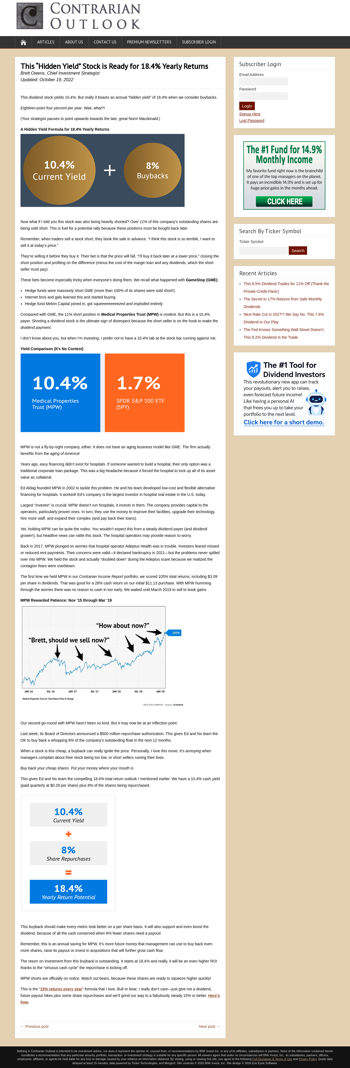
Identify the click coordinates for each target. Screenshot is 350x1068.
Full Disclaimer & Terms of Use (272, 1059)
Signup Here (250, 114)
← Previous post (35, 1026)
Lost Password (251, 120)
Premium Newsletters (149, 42)
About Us (74, 42)
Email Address (251, 74)
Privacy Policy (308, 1059)
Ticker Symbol (251, 241)
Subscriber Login (199, 42)
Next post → (209, 1026)
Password (247, 89)
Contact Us (105, 42)
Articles (45, 42)
